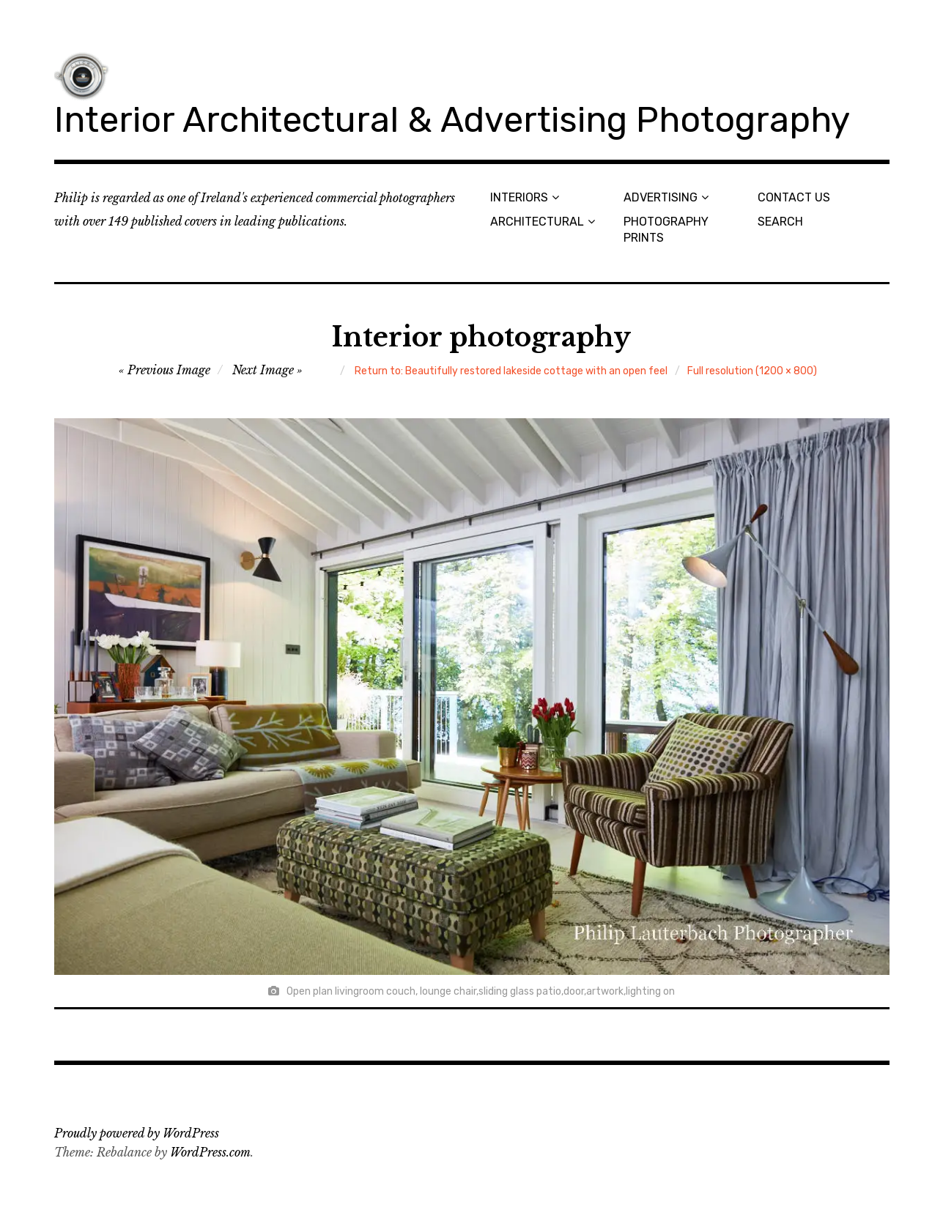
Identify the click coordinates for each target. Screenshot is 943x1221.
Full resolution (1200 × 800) (752, 371)
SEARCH (780, 222)
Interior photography (481, 337)
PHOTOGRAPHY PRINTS (666, 229)
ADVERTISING (661, 197)
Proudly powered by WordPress (136, 1133)
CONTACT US (794, 197)
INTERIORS (519, 197)
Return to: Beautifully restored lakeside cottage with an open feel (511, 371)
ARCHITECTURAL (537, 222)
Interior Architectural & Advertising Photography (452, 120)
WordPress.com (210, 1152)
